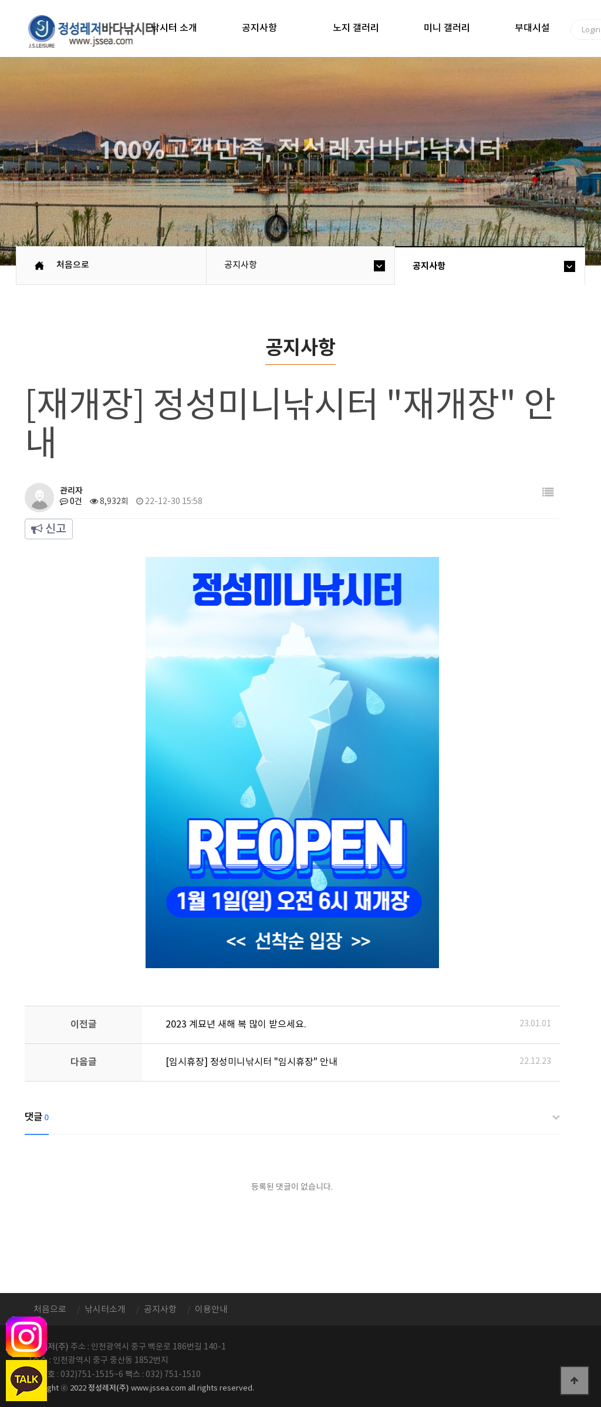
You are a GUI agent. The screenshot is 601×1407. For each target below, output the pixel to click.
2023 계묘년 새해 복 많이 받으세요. (236, 1024)
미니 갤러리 (447, 28)
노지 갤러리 (356, 28)
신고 (48, 529)
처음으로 (72, 265)
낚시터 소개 (174, 28)
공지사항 (259, 28)
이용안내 (211, 1310)
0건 (71, 501)
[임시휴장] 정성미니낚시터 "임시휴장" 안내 (251, 1062)
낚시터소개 (105, 1310)
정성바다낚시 (99, 30)
